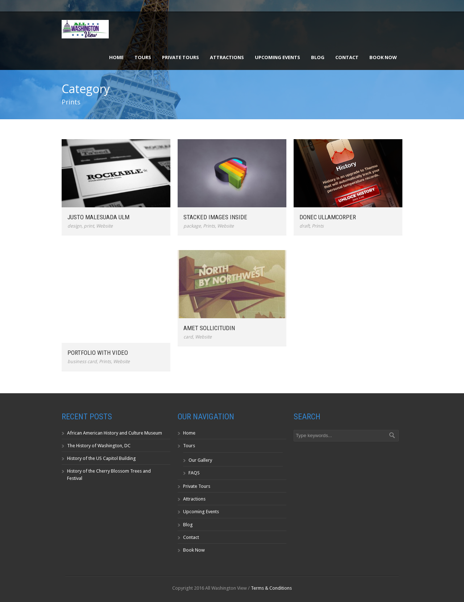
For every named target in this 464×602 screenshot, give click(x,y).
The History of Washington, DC (98, 445)
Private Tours (180, 57)
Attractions (227, 57)
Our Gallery (200, 460)
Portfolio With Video (97, 352)
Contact (347, 57)
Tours (142, 57)
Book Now (383, 57)
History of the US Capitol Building (101, 458)
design (74, 226)
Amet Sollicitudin (209, 328)
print (89, 226)
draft (304, 226)
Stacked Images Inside (215, 217)
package (192, 226)
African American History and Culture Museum (114, 433)
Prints (209, 226)
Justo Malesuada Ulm (98, 217)
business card (82, 361)
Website (104, 226)
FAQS (194, 473)
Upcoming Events (277, 57)
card (188, 337)
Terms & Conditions (271, 588)
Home (116, 57)
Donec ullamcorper (327, 217)
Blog (317, 57)
